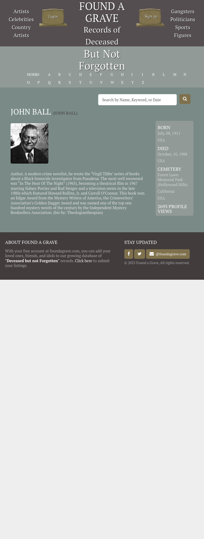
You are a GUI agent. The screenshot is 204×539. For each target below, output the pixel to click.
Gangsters (182, 11)
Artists (21, 11)
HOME (32, 74)
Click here (83, 260)
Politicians (182, 19)
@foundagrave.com (170, 254)
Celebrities (21, 19)
